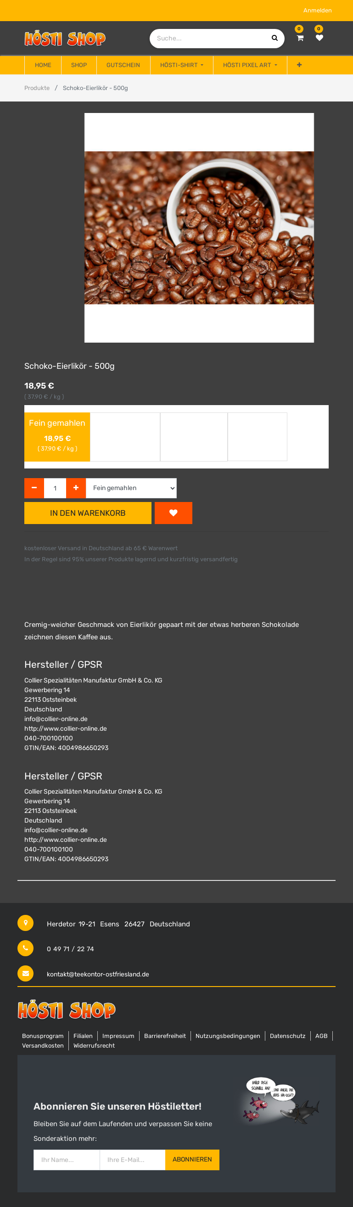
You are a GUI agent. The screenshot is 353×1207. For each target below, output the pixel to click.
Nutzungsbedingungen (228, 1035)
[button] (299, 65)
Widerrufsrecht (94, 1045)
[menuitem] (42, 65)
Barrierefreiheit (165, 1035)
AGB (321, 1035)
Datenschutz (288, 1035)
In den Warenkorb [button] (88, 513)
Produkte (37, 88)
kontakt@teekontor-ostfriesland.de (98, 974)
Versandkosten (43, 1045)
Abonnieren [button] (192, 1159)
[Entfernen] (34, 488)
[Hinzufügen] (76, 488)
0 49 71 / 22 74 (70, 949)
